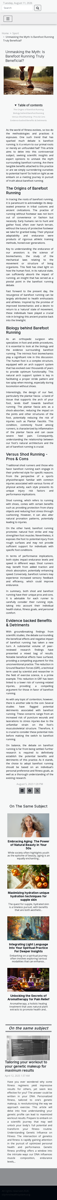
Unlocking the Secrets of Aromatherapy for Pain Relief (28, 997)
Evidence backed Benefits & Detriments (28, 120)
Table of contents (30, 105)
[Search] (17, 8)
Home (5, 33)
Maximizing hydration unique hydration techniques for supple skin (28, 896)
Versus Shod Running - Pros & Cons (28, 116)
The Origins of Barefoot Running (29, 109)
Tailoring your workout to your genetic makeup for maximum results (26, 1066)
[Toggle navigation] (8, 19)
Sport (15, 33)
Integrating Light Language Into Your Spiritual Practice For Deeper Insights (28, 947)
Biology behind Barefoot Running (28, 113)
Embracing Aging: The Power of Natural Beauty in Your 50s (28, 845)
